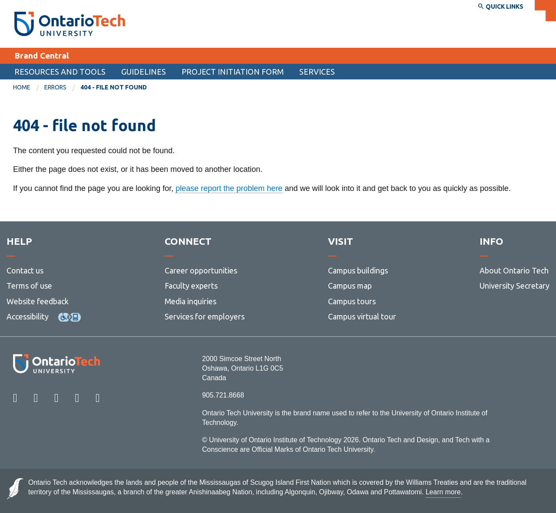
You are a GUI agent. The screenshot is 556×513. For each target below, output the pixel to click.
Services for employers (205, 316)
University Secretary (514, 285)
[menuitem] (28, 87)
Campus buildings (358, 270)
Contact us (25, 270)
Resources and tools (60, 71)
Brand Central (41, 55)
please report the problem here (228, 188)
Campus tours (352, 301)
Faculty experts (191, 285)
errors (55, 87)
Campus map (350, 285)
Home (21, 87)
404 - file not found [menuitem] (113, 87)
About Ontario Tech (514, 270)
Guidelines (143, 71)
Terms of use (29, 285)
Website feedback (38, 301)
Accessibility (28, 316)
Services (317, 71)
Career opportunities (201, 270)
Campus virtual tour (362, 316)
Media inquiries (190, 301)
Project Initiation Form (233, 71)
